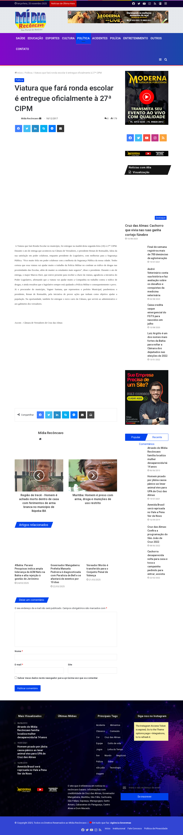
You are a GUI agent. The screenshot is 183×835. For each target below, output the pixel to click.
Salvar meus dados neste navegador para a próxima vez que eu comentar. (58, 678)
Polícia (115, 38)
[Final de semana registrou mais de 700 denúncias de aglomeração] (135, 255)
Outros (156, 38)
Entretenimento (135, 38)
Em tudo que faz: (111, 822)
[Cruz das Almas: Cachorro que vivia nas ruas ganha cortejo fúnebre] (146, 200)
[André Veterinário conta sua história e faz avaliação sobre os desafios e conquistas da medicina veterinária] (135, 277)
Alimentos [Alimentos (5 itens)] (115, 725)
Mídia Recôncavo (30, 118)
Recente (157, 437)
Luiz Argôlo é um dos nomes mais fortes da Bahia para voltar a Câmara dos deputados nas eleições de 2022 (157, 344)
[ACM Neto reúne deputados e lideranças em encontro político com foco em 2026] (83, 739)
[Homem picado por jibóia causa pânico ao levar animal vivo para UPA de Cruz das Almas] (135, 484)
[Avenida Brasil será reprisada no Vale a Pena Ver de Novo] (135, 513)
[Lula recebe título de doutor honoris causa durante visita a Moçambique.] (59, 751)
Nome (19, 651)
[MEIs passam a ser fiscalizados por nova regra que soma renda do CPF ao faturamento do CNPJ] (83, 727)
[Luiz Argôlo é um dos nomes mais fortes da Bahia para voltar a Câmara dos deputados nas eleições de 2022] (135, 341)
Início (19, 72)
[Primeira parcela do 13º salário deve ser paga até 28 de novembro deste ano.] (71, 751)
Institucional (119, 828)
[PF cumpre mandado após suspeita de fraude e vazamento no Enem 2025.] (83, 751)
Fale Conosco (135, 828)
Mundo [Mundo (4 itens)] (108, 755)
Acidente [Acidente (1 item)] (100, 725)
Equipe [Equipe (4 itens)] (99, 743)
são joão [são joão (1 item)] (100, 767)
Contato (22, 49)
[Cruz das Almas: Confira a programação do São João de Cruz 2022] (135, 535)
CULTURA (68, 38)
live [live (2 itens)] (98, 755)
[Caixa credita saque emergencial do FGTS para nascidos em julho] (135, 313)
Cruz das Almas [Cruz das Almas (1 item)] (112, 737)
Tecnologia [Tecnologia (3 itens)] (115, 767)
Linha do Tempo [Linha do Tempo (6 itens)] (115, 749)
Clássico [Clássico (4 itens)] (100, 731)
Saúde (20, 38)
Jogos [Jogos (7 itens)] (99, 749)
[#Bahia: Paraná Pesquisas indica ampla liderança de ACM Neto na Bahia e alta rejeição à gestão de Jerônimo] (30, 546)
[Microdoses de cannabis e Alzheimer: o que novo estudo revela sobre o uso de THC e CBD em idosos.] (59, 727)
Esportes (53, 38)
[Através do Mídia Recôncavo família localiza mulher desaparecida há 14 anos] (135, 456)
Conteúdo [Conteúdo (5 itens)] (115, 731)
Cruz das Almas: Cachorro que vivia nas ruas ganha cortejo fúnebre (144, 230)
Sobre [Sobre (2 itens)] (110, 761)
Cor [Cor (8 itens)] (98, 737)
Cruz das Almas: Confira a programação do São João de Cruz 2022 (157, 534)
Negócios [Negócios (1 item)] (121, 755)
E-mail (19, 664)
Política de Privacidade (155, 828)
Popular (135, 437)
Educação (35, 38)
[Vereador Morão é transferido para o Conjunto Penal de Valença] (101, 546)
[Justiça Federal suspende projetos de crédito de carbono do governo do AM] (71, 727)
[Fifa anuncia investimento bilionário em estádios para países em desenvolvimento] (59, 739)
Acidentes (100, 38)
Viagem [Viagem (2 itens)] (100, 774)
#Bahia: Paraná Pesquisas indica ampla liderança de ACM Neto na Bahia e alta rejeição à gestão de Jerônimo (30, 572)
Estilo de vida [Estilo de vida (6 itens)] (114, 743)
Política (83, 38)
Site (70, 664)
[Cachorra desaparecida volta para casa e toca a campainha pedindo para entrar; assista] (135, 559)
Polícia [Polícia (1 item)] (99, 761)
